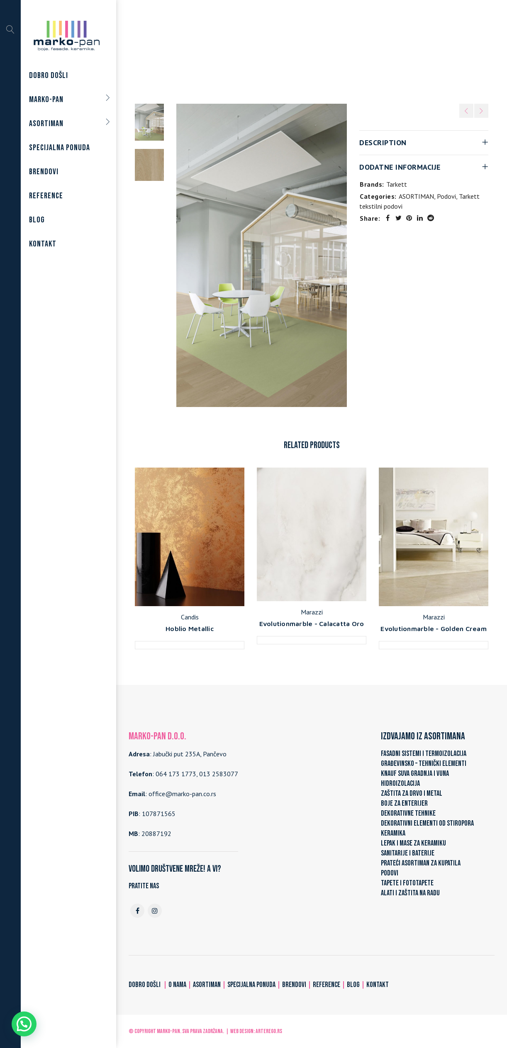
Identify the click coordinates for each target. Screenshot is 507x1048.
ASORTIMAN (211, 50)
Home (176, 50)
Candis (190, 617)
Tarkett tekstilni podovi (296, 50)
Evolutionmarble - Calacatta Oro (311, 623)
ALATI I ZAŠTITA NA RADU (410, 893)
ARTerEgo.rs (269, 1031)
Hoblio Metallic (190, 628)
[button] (24, 1023)
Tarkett (396, 184)
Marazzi (312, 612)
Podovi (246, 50)
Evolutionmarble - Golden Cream (433, 628)
